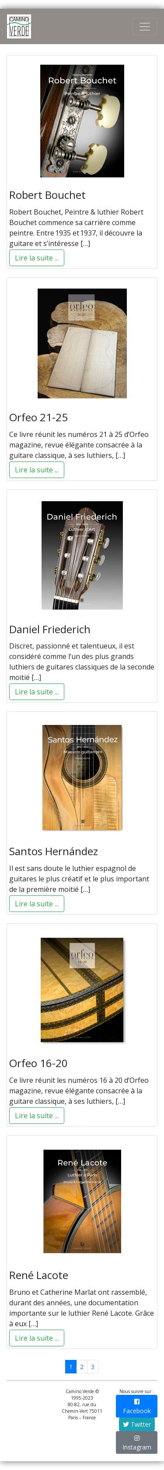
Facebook (137, 1407)
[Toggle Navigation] (145, 26)
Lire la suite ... (37, 258)
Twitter (137, 1424)
